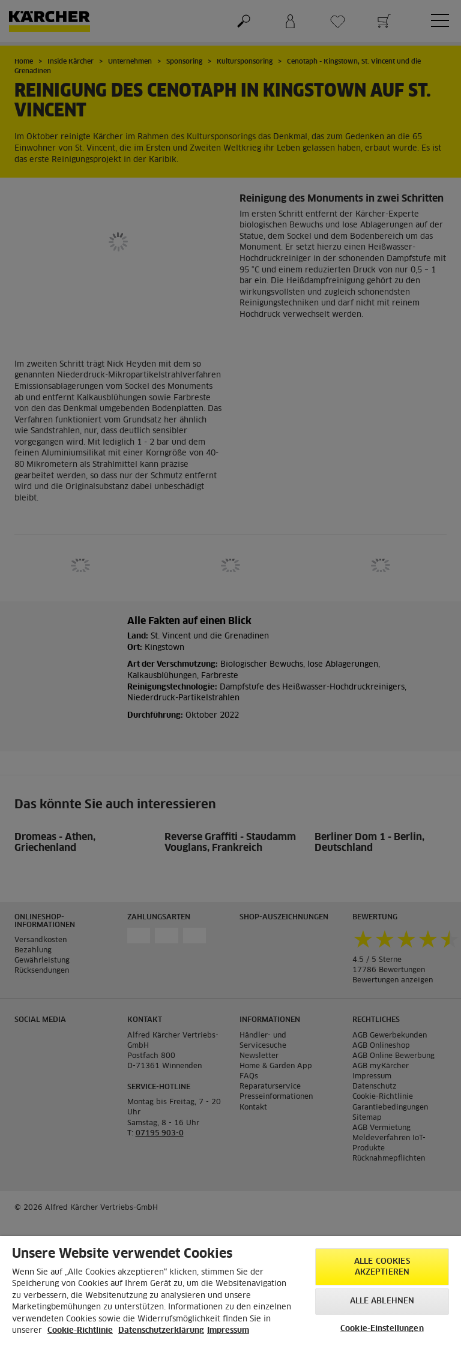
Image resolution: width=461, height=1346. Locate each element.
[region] (230, 1291)
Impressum (228, 1331)
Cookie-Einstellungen (382, 1329)
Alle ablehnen (382, 1301)
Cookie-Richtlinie (80, 1331)
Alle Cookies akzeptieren (382, 1267)
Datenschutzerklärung (161, 1331)
